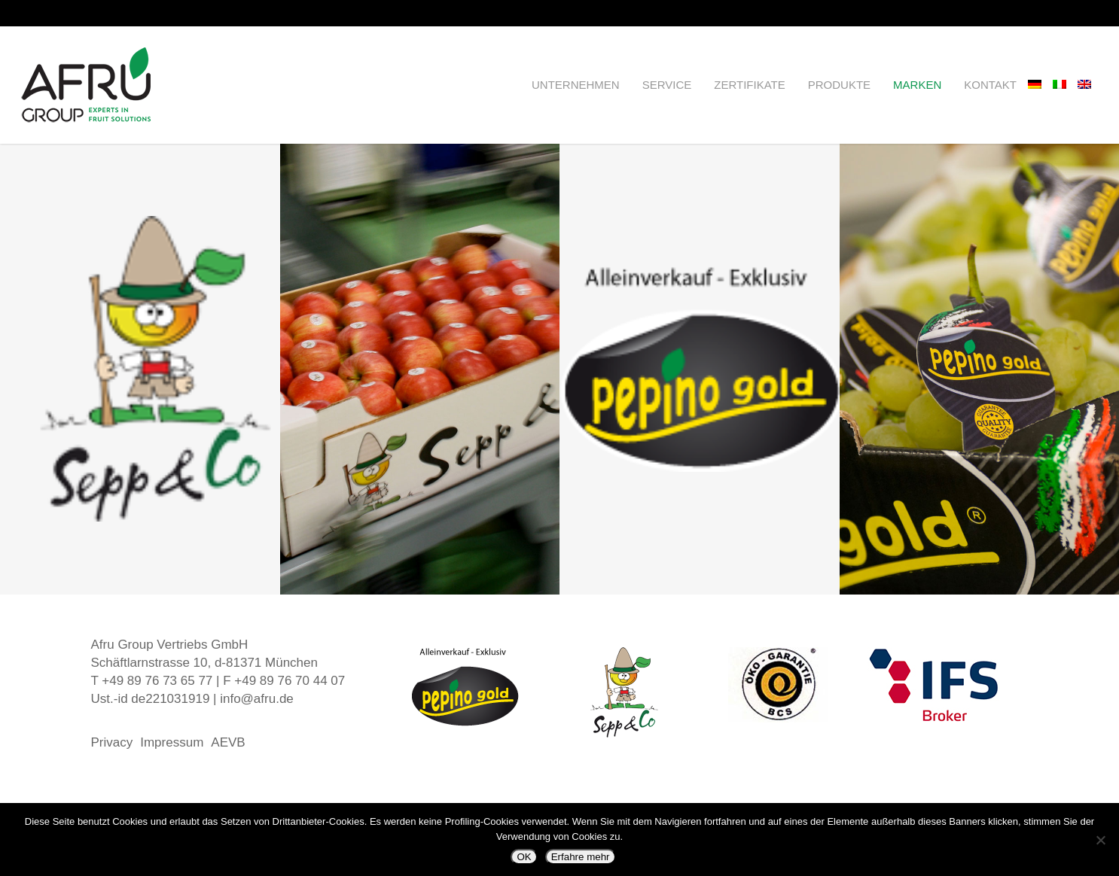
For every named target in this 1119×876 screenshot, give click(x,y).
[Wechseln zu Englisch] (1090, 85)
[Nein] (1100, 839)
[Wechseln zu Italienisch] (1065, 85)
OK (524, 856)
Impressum (171, 742)
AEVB (228, 742)
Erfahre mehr (580, 856)
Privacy (112, 742)
